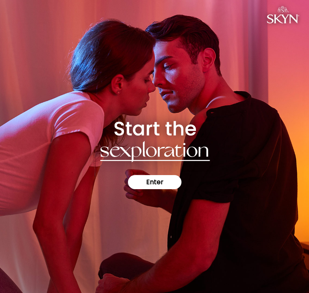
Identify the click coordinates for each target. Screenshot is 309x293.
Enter (154, 182)
